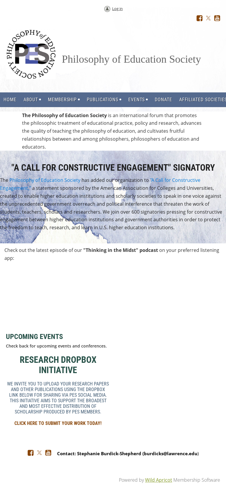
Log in (117, 8)
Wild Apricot (158, 480)
